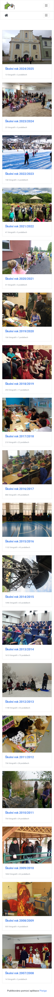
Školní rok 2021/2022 (19, 226)
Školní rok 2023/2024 (19, 121)
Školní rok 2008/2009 (19, 920)
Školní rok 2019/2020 (19, 331)
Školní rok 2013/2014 (19, 649)
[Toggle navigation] (46, 5)
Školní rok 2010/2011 (19, 812)
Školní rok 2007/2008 (19, 973)
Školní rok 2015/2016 (19, 541)
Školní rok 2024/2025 (19, 68)
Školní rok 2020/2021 (19, 278)
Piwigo (43, 990)
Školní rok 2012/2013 (19, 701)
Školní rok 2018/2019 (19, 384)
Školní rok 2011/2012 (19, 757)
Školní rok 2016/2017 (19, 489)
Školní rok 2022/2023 (19, 174)
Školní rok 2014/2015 (19, 597)
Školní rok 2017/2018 (19, 436)
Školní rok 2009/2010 (19, 868)
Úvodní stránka (6, 15)
